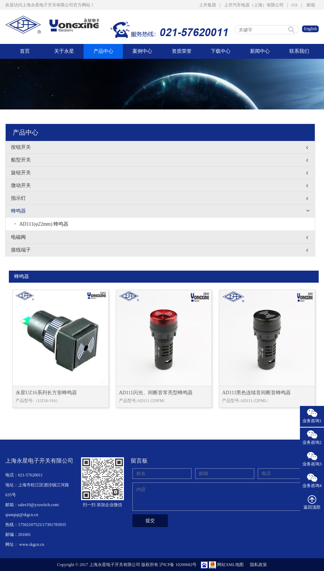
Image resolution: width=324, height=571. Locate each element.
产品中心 (103, 51)
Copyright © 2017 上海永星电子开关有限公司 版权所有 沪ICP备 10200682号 (127, 564)
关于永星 (64, 51)
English (310, 28)
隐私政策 (258, 564)
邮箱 (311, 4)
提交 (150, 520)
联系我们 (299, 51)
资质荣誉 (182, 51)
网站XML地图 (230, 564)
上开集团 (207, 4)
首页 (25, 51)
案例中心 (142, 51)
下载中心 (221, 51)
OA (294, 4)
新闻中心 (260, 51)
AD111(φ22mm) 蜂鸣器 (41, 224)
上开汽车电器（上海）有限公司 (254, 4)
